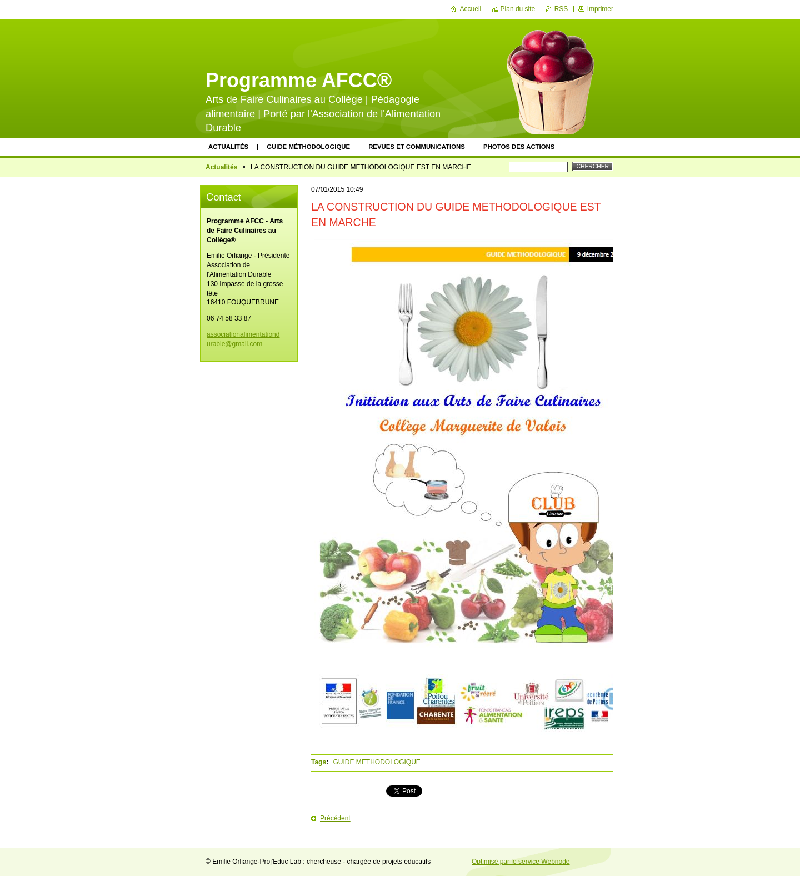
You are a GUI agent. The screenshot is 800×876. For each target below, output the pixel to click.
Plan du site (518, 9)
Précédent (335, 818)
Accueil (471, 9)
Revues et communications (416, 146)
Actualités (228, 146)
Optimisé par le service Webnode (521, 861)
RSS (561, 9)
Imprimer (600, 9)
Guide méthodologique (308, 146)
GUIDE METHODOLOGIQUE (376, 762)
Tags (318, 762)
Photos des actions (518, 146)
